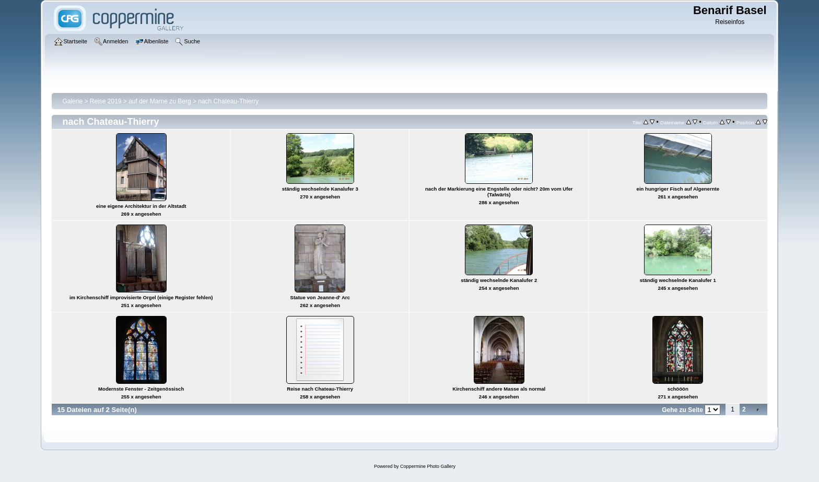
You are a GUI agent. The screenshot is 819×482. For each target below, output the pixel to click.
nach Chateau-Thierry (228, 101)
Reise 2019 (106, 101)
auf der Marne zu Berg (159, 101)
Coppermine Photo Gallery (427, 466)
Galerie (72, 101)
